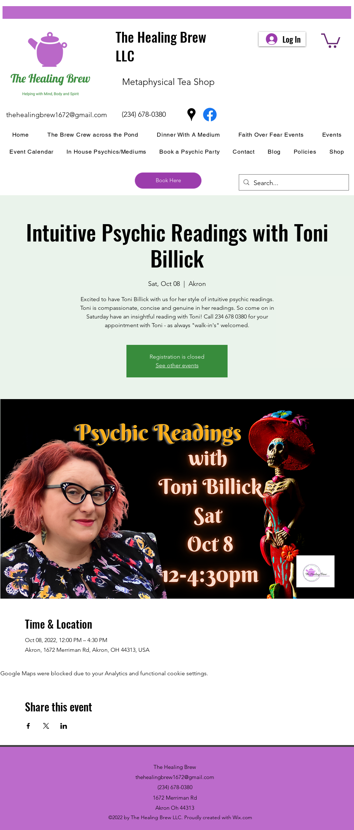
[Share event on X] (46, 726)
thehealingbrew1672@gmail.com (56, 115)
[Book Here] (168, 180)
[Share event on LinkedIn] (63, 726)
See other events (177, 365)
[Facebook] (210, 115)
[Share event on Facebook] (28, 726)
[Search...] (293, 183)
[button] (330, 40)
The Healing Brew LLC (161, 46)
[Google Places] (191, 115)
